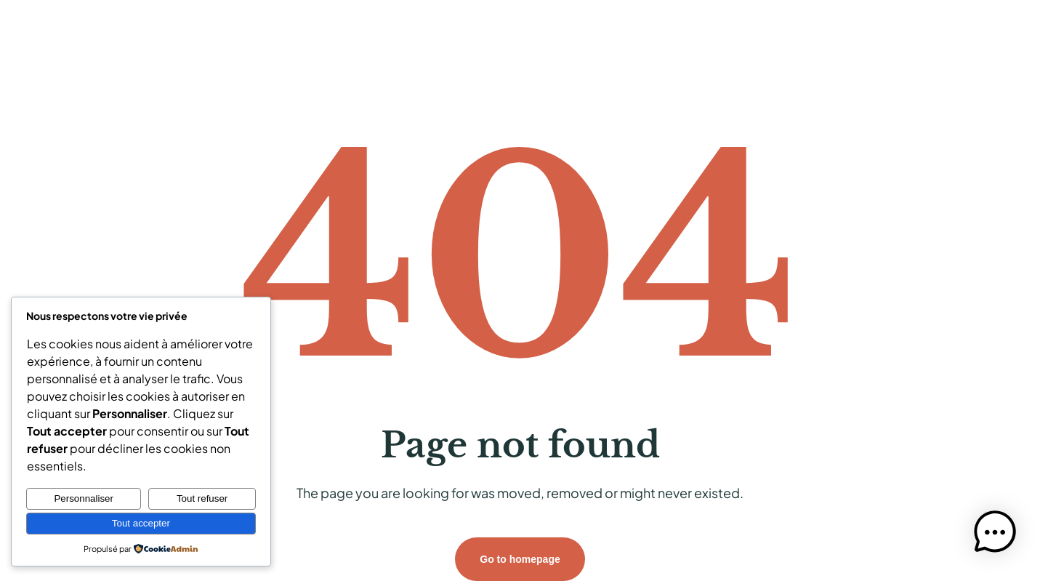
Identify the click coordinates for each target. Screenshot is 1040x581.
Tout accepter (141, 523)
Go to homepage (520, 559)
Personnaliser (83, 498)
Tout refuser (202, 498)
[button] (995, 534)
